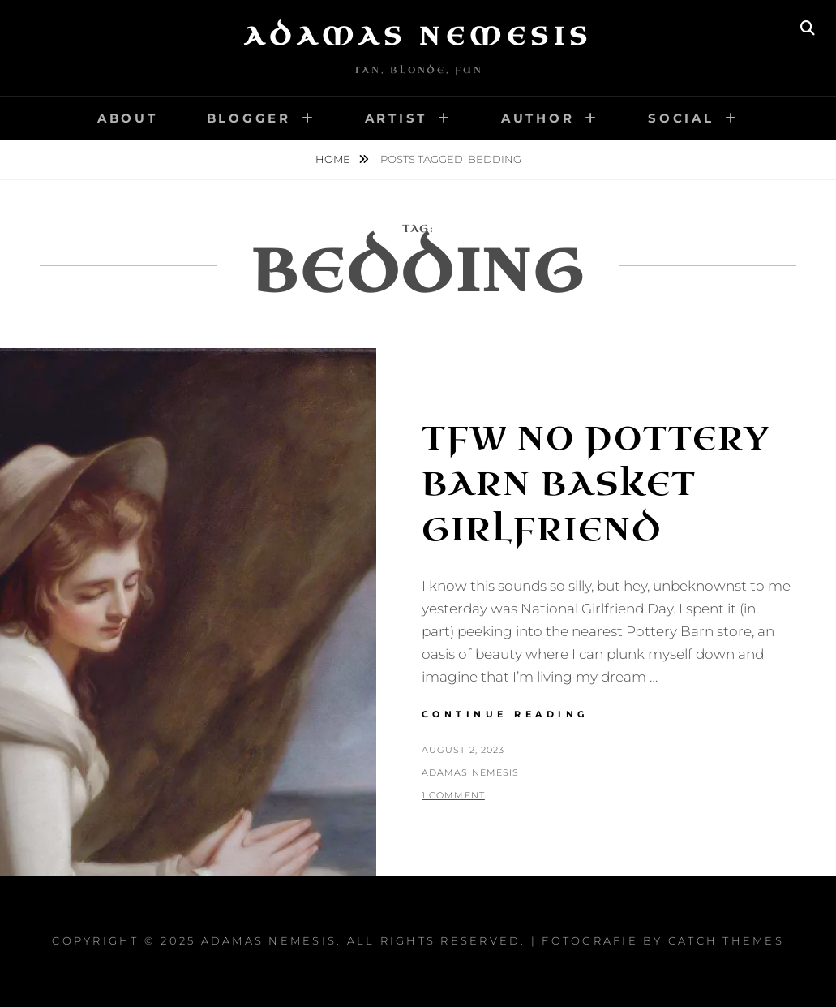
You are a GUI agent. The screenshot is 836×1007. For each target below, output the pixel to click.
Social (681, 118)
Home (334, 159)
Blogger (249, 118)
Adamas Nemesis (418, 36)
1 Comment (453, 795)
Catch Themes (726, 940)
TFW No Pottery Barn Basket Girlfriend (596, 484)
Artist (396, 118)
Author (538, 118)
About (127, 118)
